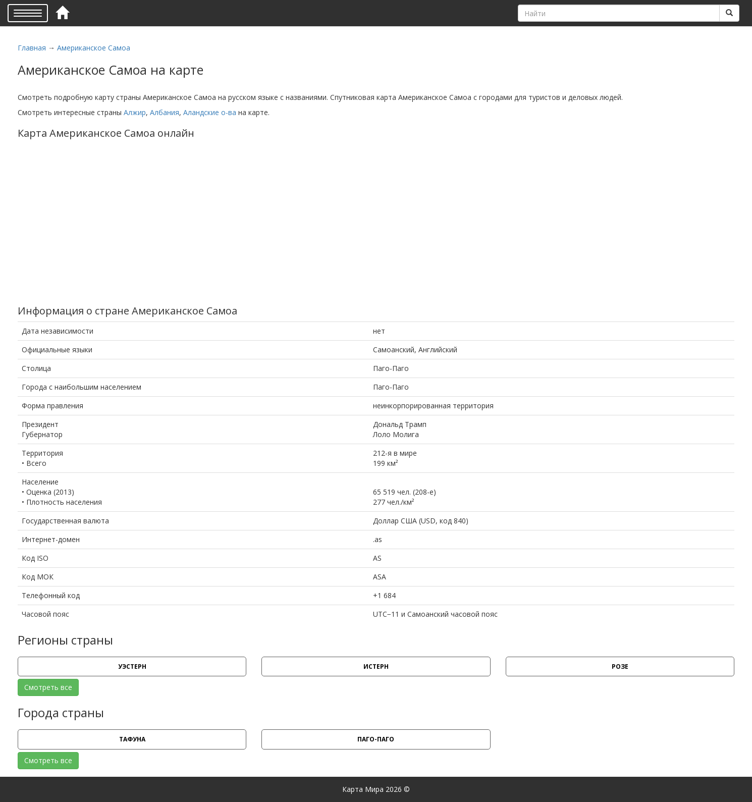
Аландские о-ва (209, 112)
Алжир (135, 112)
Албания (164, 112)
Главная (32, 47)
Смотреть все (48, 687)
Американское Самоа (93, 47)
